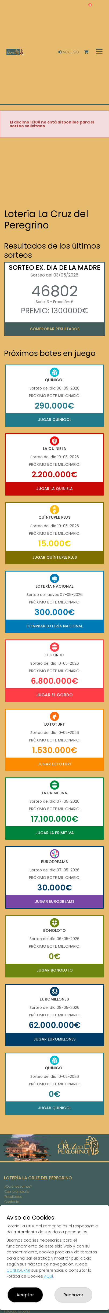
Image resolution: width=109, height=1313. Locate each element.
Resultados (13, 1196)
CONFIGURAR (18, 1270)
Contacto (12, 1201)
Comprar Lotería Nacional (54, 626)
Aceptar (25, 1295)
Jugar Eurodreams (54, 901)
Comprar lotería (17, 1191)
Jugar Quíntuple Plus (54, 557)
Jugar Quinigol (54, 419)
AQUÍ (48, 1276)
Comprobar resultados (54, 329)
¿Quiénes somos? (18, 1186)
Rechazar (73, 1295)
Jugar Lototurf (55, 764)
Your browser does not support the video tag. (54, 173)
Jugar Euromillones (54, 1039)
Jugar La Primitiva (54, 832)
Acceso (68, 52)
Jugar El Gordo (54, 695)
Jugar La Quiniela (54, 488)
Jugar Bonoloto (55, 970)
